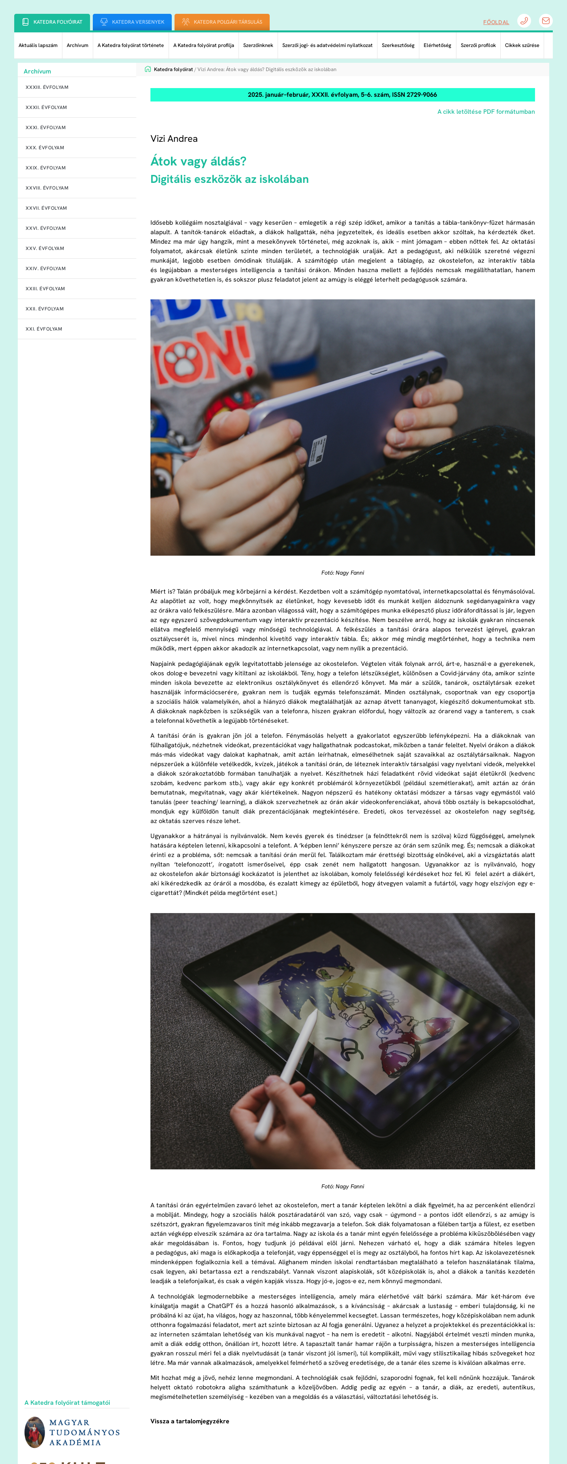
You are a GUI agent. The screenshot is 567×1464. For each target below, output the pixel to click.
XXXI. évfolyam (46, 127)
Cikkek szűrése (522, 45)
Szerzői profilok (478, 45)
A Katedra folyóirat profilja (203, 45)
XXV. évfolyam (45, 248)
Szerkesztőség (398, 45)
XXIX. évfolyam (46, 168)
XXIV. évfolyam (46, 268)
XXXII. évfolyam (46, 107)
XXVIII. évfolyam (47, 188)
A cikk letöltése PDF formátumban (486, 111)
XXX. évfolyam (45, 148)
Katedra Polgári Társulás (228, 22)
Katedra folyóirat (58, 22)
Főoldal (496, 22)
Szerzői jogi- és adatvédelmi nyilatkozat (327, 45)
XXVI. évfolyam (46, 228)
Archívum (77, 45)
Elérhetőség (437, 45)
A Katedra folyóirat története (131, 45)
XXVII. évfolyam (46, 208)
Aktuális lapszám (38, 45)
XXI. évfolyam (44, 329)
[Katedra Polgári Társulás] (186, 22)
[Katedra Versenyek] (104, 22)
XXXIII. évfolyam (47, 87)
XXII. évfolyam (45, 309)
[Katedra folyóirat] (25, 22)
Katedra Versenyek (138, 22)
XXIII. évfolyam (45, 289)
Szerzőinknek (258, 45)
